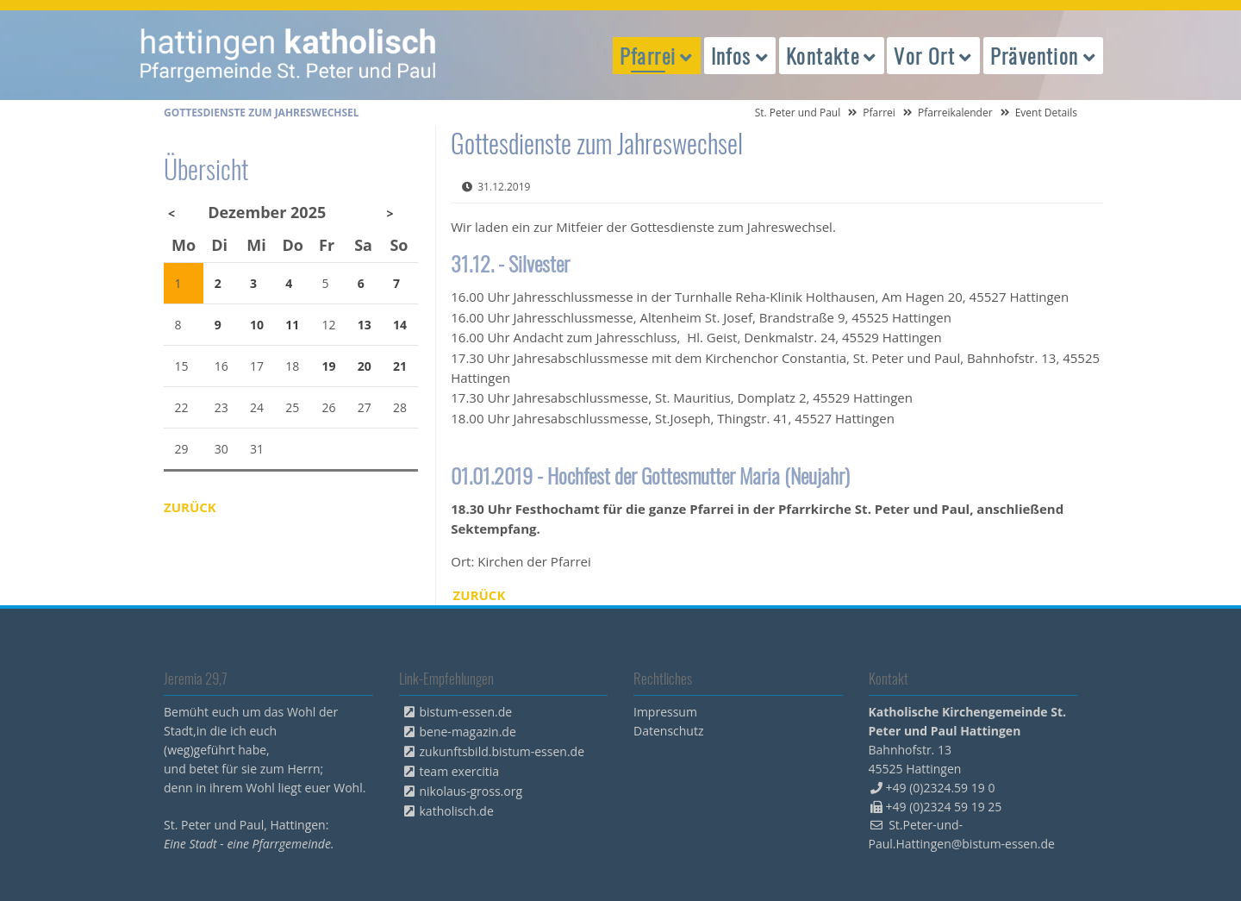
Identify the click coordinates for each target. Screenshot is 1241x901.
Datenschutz (668, 731)
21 (400, 366)
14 (400, 324)
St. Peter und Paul (798, 112)
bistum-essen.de (466, 712)
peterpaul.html (289, 55)
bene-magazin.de (468, 731)
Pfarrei (879, 112)
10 (257, 324)
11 (292, 324)
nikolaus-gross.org (471, 791)
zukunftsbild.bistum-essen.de (502, 751)
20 (364, 366)
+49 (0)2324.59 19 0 (940, 787)
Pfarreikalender (955, 112)
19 (329, 366)
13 (364, 324)
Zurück (479, 595)
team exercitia (460, 771)
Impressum (665, 712)
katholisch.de (457, 811)
